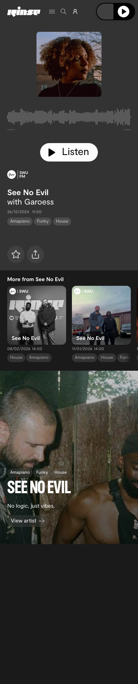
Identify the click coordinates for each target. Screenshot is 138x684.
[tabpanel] (69, 118)
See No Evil (27, 192)
